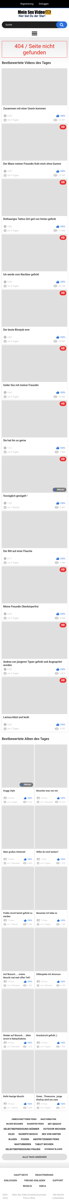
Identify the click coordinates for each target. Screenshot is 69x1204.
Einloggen (44, 4)
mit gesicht (54, 1124)
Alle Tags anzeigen (34, 1157)
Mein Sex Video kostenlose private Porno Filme (29, 1196)
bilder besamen (14, 1124)
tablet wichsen (44, 1144)
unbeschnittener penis (24, 1119)
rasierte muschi (28, 1134)
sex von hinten (51, 1134)
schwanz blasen (53, 1149)
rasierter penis (35, 1124)
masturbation (48, 1119)
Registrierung (26, 4)
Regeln (27, 1186)
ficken (25, 1139)
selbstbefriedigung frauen (23, 1149)
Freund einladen (34, 1180)
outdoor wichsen (54, 1128)
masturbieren (23, 1144)
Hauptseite (21, 1175)
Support (58, 1180)
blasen (12, 1139)
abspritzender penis (46, 1139)
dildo (11, 1134)
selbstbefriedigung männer (21, 1128)
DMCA (42, 1186)
